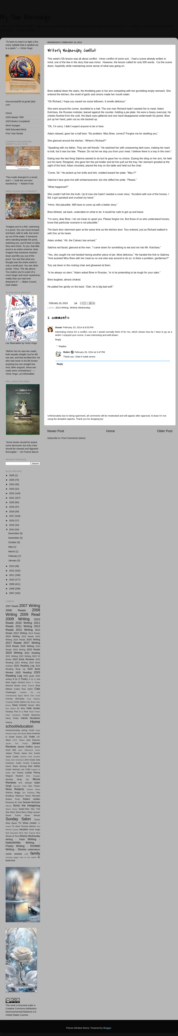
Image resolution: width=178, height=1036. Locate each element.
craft (26, 854)
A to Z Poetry (20, 679)
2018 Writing (27, 646)
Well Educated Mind (16, 129)
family (35, 853)
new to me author (28, 857)
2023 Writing (21, 662)
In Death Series (14, 737)
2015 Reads (27, 636)
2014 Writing (61, 307)
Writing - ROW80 (28, 846)
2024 (12, 484)
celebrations (34, 849)
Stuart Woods (32, 815)
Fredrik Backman (31, 715)
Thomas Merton (28, 826)
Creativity (9, 702)
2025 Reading (24, 672)
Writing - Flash (15, 839)
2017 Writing (32, 642)
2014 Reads (34, 633)
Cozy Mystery (33, 699)
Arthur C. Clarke (33, 682)
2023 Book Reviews (23, 659)
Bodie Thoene (28, 686)
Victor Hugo (34, 829)
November (14, 538)
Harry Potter (12, 718)
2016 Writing (33, 639)
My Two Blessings (25, 17)
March (11, 551)
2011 (12, 575)
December (14, 533)
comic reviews (14, 854)
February (13, 556)
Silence (9, 806)
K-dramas (35, 763)
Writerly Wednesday (80, 307)
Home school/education (23, 724)
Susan (58, 327)
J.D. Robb (29, 736)
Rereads (36, 796)
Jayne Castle (12, 756)
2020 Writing (14, 652)
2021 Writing (12, 656)
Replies (62, 346)
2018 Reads (12, 646)
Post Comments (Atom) (73, 438)
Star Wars (10, 812)
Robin (66, 352)
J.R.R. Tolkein (18, 740)
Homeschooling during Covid (20, 730)
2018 (12, 511)
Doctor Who (34, 705)
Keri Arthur (34, 766)
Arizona (21, 682)
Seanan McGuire (31, 802)
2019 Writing (19, 649)
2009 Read (30, 614)
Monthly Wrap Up (17, 779)
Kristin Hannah (13, 769)
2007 (12, 593)
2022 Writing (25, 656)
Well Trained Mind (32, 833)
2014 (12, 529)
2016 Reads (19, 639)
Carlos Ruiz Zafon (23, 689)
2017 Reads (14, 642)
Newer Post (55, 431)
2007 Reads (12, 606)
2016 (12, 520)
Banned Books (13, 685)
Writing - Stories (16, 849)
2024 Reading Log (24, 665)
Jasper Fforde (13, 753)
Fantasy (9, 711)
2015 (12, 525)
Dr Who (21, 708)
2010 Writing (24, 622)
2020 (12, 502)
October (12, 542)
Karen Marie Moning (16, 766)
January (12, 560)
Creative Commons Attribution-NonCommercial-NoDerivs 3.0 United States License (21, 1011)
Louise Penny (32, 772)
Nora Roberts (15, 789)
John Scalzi (29, 760)
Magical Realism (14, 776)
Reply (58, 339)
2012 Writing (24, 629)
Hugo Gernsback (19, 733)
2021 (12, 498)
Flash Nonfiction (13, 715)
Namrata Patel (20, 786)
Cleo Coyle (35, 696)
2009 (12, 584)
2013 (12, 566)
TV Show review (27, 823)
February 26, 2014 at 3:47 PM (90, 352)
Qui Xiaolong (28, 793)
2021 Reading (32, 653)
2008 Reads (16, 610)
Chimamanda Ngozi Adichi (17, 696)
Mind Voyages (13, 125)
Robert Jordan (31, 799)
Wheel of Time (12, 836)
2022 (12, 493)
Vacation (23, 829)
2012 (12, 570)
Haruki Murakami (30, 718)
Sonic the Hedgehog (26, 805)
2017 (12, 516)
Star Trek (35, 809)
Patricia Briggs (13, 792)
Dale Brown (31, 702)
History (9, 722)
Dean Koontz (19, 705)
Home (110, 431)
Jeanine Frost (26, 757)
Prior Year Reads (14, 133)
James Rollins (25, 746)
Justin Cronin (22, 763)
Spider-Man (24, 809)
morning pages (12, 857)
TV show (16, 826)
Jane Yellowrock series (29, 750)
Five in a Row (21, 711)
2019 (12, 507)
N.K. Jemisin (25, 783)
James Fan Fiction (17, 743)
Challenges (11, 692)
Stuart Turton (13, 815)
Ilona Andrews (33, 733)
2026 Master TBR (15, 117)
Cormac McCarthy (15, 699)
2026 (12, 475)
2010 (12, 579)
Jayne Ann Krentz (30, 753)
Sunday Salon (18, 819)
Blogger (107, 1028)
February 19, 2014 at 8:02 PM (78, 327)
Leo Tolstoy (17, 772)
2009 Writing (18, 619)
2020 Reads (33, 649)
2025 (12, 480)
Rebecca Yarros (23, 796)
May (10, 547)
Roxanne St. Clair (14, 802)
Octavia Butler (33, 789)
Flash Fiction (34, 712)
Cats (37, 688)
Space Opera (11, 809)
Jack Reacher (33, 740)
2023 (12, 489)
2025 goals (28, 676)
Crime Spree (20, 702)
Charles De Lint (30, 692)
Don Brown (11, 708)
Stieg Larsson (33, 812)
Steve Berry (21, 812)
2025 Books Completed (18, 121)
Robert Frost (13, 799)
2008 (12, 588)
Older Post (164, 431)
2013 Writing (20, 633)
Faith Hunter (33, 708)
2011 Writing (24, 626)
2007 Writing (29, 606)
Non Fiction (34, 786)
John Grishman (17, 760)
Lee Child (25, 769)
